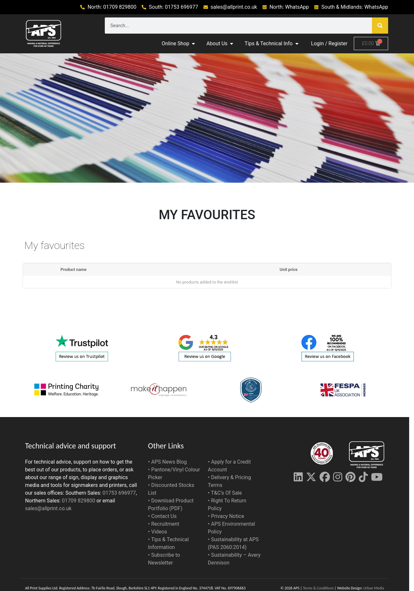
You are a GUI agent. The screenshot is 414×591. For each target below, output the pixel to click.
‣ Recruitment (164, 524)
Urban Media (374, 588)
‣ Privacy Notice (226, 516)
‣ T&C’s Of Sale (225, 493)
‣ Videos (157, 532)
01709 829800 (78, 501)
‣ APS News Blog (167, 462)
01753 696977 (119, 493)
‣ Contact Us (162, 516)
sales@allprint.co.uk (48, 508)
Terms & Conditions (318, 588)
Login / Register (329, 43)
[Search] (380, 25)
